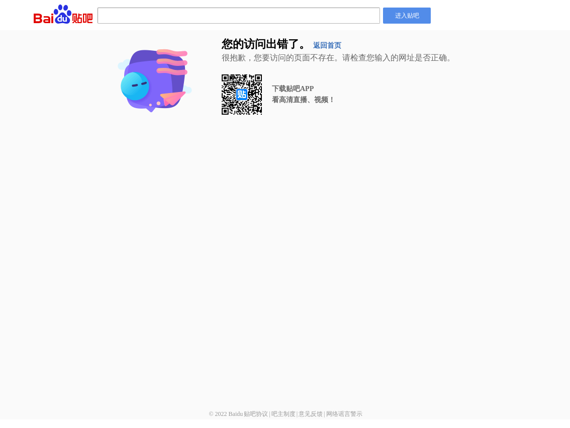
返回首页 (327, 45)
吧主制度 (283, 413)
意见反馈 (311, 413)
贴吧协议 (256, 413)
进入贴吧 (407, 15)
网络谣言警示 (344, 413)
